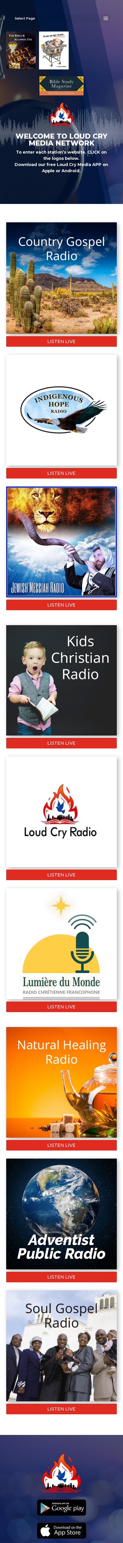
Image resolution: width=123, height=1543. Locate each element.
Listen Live (61, 341)
